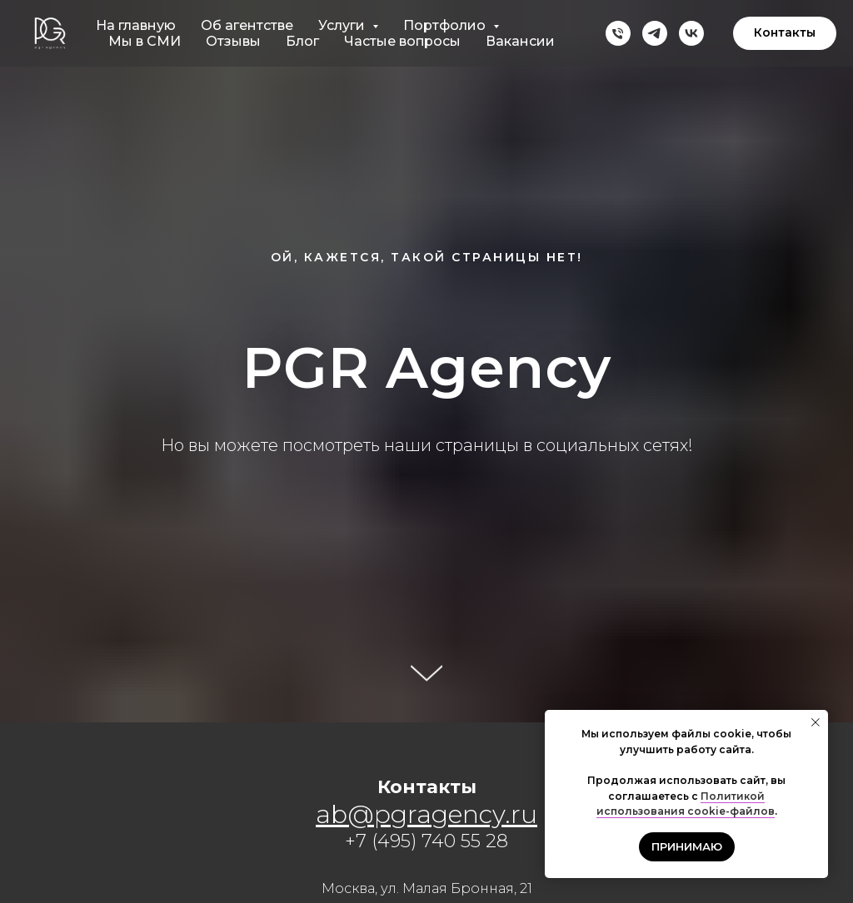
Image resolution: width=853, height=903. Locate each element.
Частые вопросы (402, 41)
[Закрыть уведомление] (815, 722)
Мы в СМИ (144, 41)
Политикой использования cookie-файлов (685, 804)
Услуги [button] (343, 25)
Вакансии (520, 41)
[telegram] (654, 33)
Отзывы (233, 41)
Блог (302, 41)
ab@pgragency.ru (426, 814)
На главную (136, 25)
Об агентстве (247, 25)
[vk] (691, 33)
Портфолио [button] (446, 25)
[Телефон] (618, 33)
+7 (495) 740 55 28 (426, 841)
